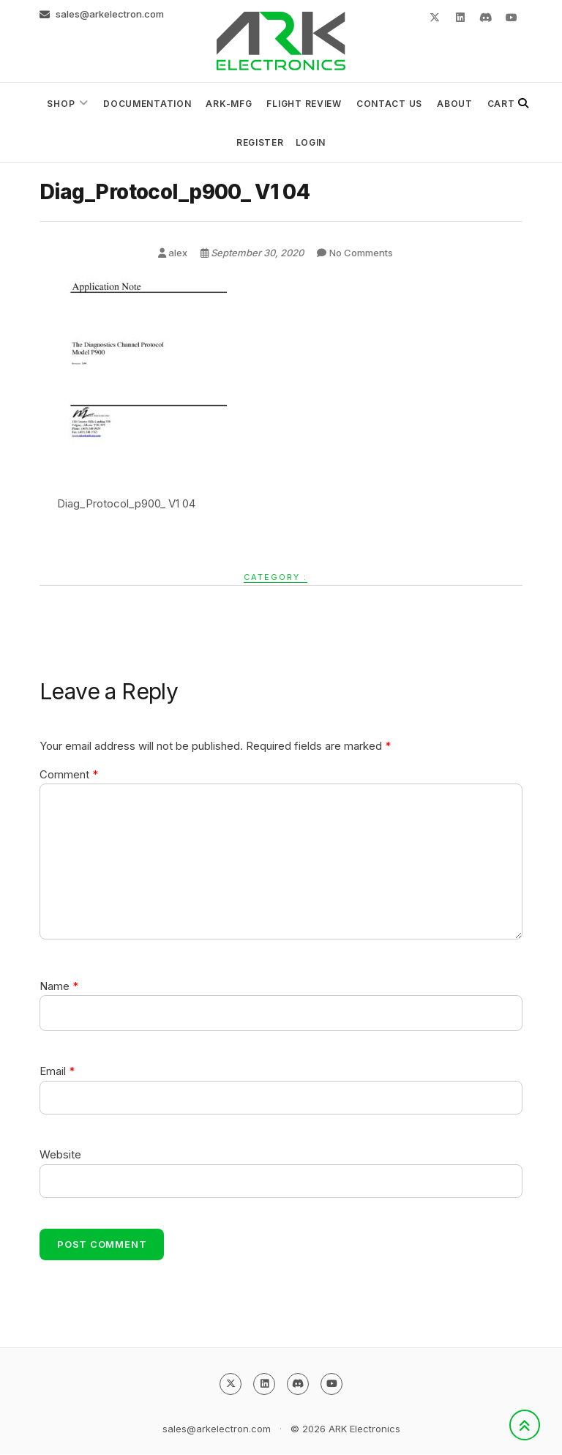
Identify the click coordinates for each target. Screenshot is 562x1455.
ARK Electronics (364, 1429)
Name (59, 986)
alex (174, 252)
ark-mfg (229, 103)
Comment (69, 774)
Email (57, 1071)
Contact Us (389, 103)
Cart (501, 103)
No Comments (361, 252)
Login (311, 142)
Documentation (147, 103)
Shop (61, 103)
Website (60, 1154)
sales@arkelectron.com (102, 14)
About (455, 103)
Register (260, 142)
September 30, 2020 (253, 252)
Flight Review (303, 103)
